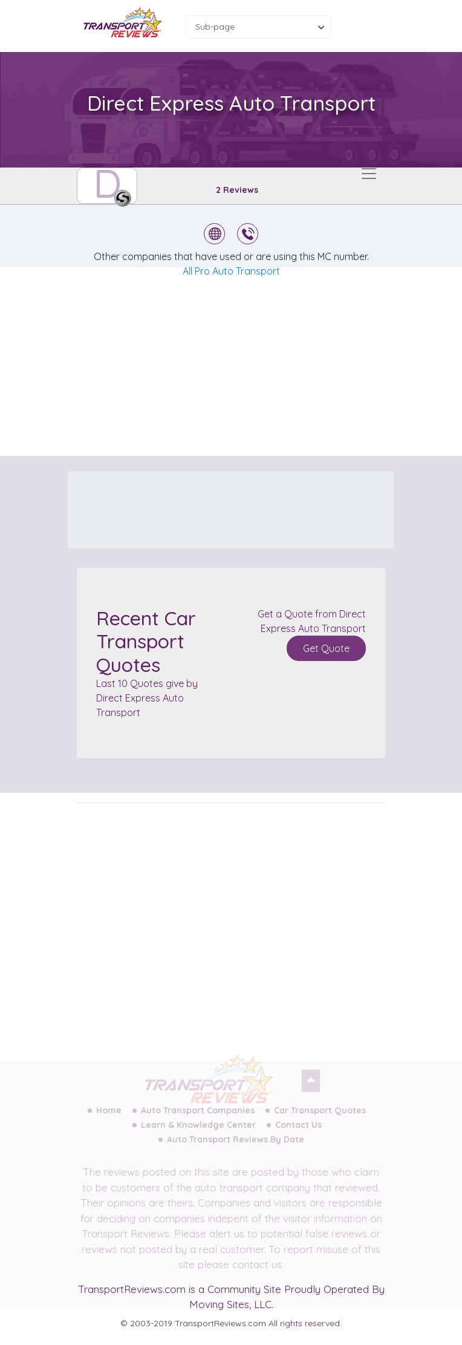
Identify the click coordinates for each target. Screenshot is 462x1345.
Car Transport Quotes (320, 1117)
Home (109, 1117)
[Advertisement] (240, 361)
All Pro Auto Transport (231, 271)
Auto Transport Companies (198, 1117)
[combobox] (258, 27)
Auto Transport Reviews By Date (235, 1146)
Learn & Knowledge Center (198, 1131)
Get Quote (326, 648)
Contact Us (298, 1131)
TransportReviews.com (132, 1289)
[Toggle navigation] (369, 173)
